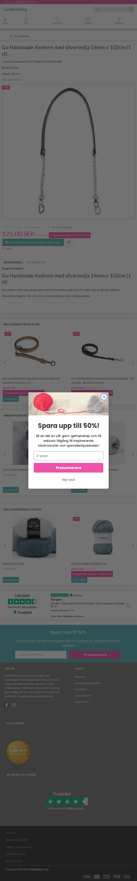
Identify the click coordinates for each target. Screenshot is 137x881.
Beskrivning (13, 262)
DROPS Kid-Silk (13, 563)
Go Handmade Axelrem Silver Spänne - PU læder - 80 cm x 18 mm (102, 380)
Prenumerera (95, 654)
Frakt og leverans (19, 847)
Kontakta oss (15, 854)
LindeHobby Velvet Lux (89, 563)
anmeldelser (33, 227)
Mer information (12, 79)
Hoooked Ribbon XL (18, 469)
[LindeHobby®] (15, 9)
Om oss (10, 833)
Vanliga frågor (17, 840)
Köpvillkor (14, 861)
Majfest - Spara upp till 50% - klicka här (20, 2)
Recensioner (36, 262)
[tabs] (119, 21)
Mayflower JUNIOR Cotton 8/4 (94, 469)
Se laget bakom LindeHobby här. (35, 696)
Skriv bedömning (61, 227)
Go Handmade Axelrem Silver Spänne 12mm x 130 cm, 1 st (31, 380)
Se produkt (10, 398)
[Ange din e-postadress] (41, 655)
